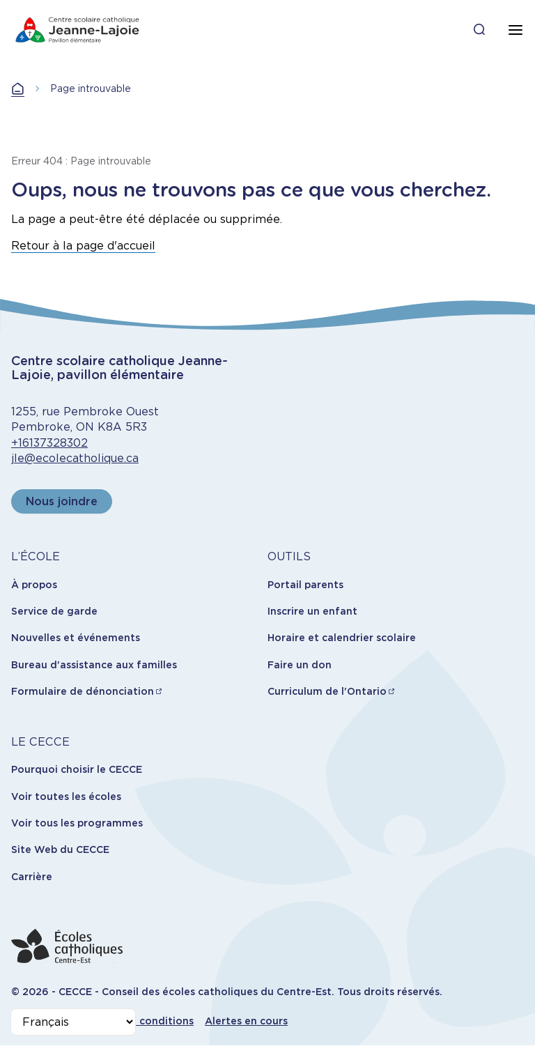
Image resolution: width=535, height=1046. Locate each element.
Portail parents (305, 584)
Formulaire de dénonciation (82, 691)
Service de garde (54, 611)
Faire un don (300, 664)
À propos (34, 584)
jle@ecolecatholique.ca (75, 458)
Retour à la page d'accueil (83, 245)
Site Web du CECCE (60, 849)
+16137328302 (49, 442)
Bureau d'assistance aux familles (94, 664)
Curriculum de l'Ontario (327, 691)
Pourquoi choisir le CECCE (76, 769)
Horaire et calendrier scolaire (342, 637)
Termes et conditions (140, 1020)
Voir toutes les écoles (66, 796)
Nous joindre (62, 501)
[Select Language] (73, 1022)
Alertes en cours (246, 1020)
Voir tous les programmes (77, 823)
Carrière (31, 876)
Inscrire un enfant (312, 611)
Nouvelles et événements (75, 637)
